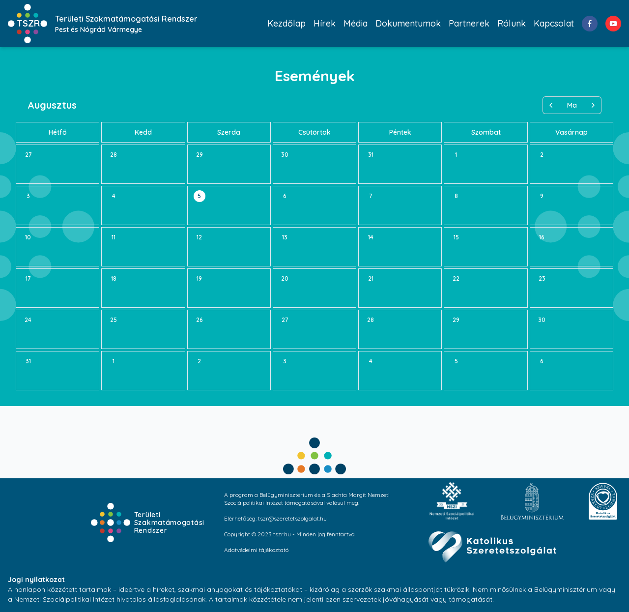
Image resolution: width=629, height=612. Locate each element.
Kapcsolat (554, 23)
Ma (572, 105)
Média (355, 23)
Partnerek (469, 23)
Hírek (325, 23)
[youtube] (613, 23)
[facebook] (590, 23)
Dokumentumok (408, 23)
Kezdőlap (286, 23)
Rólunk (511, 23)
